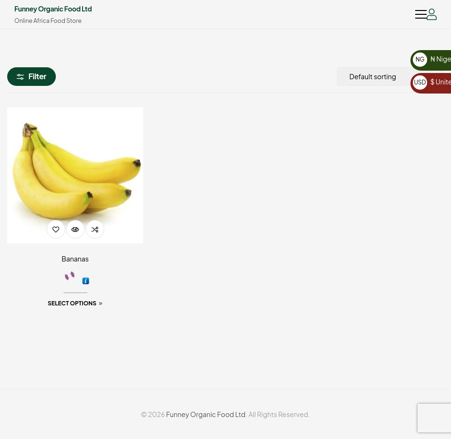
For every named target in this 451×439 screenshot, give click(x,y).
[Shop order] (390, 76)
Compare (94, 229)
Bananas (75, 258)
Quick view (75, 229)
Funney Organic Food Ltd (53, 8)
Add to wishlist (55, 229)
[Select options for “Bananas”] (75, 303)
